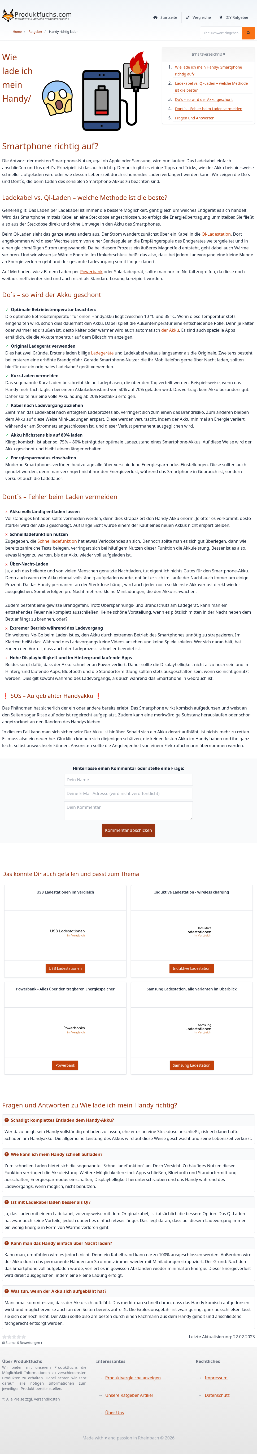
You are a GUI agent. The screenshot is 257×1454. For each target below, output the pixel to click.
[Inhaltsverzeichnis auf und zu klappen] (224, 54)
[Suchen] (248, 33)
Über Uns (114, 1413)
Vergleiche (198, 17)
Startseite (165, 17)
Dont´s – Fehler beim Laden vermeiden (208, 108)
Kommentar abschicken (128, 830)
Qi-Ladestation (216, 234)
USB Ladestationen (65, 968)
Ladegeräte (102, 353)
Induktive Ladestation (192, 968)
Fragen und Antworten (194, 117)
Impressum (216, 1378)
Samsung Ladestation (192, 1065)
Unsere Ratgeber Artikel (129, 1395)
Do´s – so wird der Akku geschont (204, 99)
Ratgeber (35, 31)
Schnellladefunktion (57, 541)
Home (17, 31)
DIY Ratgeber (234, 17)
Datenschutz (217, 1395)
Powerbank (91, 272)
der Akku (170, 330)
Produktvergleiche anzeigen (133, 1378)
